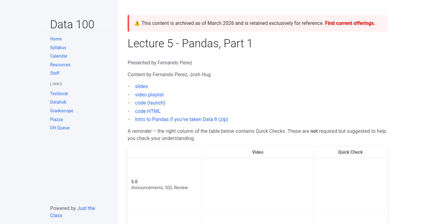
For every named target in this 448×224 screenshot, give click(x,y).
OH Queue (60, 127)
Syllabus (58, 47)
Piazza (56, 119)
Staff (54, 73)
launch (156, 103)
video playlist (149, 95)
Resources (60, 64)
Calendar (59, 56)
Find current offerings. (350, 23)
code (140, 103)
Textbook (59, 93)
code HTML (148, 111)
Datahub (58, 102)
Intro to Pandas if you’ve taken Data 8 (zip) (181, 119)
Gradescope (61, 110)
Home (56, 38)
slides (141, 86)
